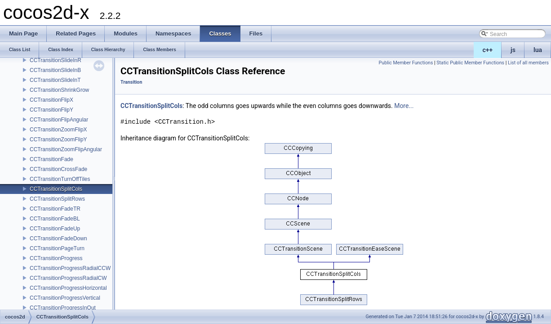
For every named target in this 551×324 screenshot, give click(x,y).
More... (403, 105)
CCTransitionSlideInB (55, 70)
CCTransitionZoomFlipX (58, 129)
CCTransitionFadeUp (55, 228)
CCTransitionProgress (56, 258)
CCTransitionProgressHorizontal (68, 288)
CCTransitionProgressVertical (65, 298)
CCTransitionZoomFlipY (58, 139)
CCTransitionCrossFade (58, 169)
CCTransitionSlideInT (55, 80)
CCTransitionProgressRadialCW (68, 278)
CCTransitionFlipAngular (59, 120)
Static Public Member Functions (470, 63)
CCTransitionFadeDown (58, 238)
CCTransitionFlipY (51, 110)
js (513, 50)
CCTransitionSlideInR (55, 60)
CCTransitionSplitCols (56, 189)
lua (537, 50)
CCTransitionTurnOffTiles (60, 179)
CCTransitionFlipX (51, 100)
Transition (131, 82)
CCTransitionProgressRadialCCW (70, 268)
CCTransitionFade (51, 159)
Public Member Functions (406, 63)
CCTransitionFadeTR (55, 209)
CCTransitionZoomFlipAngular (66, 149)
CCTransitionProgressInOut (63, 308)
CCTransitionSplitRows (57, 199)
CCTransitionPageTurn (57, 248)
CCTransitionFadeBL (55, 219)
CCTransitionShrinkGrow (59, 90)
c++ (488, 50)
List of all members (528, 63)
